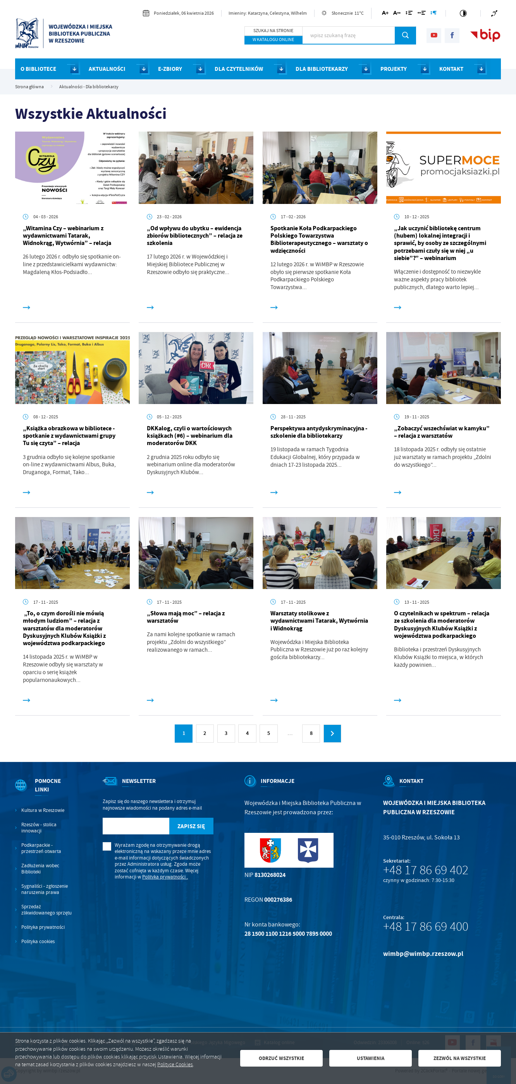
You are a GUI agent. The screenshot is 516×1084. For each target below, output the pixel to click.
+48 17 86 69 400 (425, 926)
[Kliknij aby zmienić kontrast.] (463, 13)
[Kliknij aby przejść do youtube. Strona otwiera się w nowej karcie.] (434, 35)
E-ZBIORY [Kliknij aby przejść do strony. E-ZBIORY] (170, 69)
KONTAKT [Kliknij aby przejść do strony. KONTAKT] (451, 69)
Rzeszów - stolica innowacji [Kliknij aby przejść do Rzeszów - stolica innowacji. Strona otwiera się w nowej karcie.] (39, 828)
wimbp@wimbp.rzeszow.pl (423, 953)
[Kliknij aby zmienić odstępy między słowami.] (421, 14)
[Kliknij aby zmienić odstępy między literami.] (397, 14)
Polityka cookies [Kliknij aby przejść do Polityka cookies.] (38, 941)
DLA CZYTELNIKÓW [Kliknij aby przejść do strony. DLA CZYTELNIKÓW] (239, 69)
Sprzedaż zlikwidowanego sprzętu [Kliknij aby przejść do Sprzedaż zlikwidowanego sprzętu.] (46, 910)
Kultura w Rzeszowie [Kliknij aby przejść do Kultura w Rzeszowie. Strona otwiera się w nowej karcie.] (42, 810)
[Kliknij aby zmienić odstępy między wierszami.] (409, 14)
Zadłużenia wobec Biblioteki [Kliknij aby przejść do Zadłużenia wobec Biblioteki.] (40, 869)
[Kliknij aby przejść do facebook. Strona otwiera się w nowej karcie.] (452, 35)
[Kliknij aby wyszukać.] (405, 35)
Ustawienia (370, 1058)
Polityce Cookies (175, 1064)
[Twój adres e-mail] (136, 826)
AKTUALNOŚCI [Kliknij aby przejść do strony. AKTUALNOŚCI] (107, 69)
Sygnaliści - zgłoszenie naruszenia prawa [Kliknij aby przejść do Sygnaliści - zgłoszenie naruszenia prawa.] (44, 889)
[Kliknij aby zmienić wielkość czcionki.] (385, 14)
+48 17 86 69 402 (425, 870)
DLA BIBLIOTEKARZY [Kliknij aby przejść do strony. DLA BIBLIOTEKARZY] (322, 69)
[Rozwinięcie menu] (43, 792)
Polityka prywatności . (165, 877)
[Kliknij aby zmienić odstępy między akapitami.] (433, 14)
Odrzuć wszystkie (281, 1058)
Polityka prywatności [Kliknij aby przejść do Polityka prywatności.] (43, 927)
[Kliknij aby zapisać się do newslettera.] (191, 826)
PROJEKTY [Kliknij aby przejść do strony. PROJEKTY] (393, 69)
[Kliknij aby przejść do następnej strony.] (332, 733)
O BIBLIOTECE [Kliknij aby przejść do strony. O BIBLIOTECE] (38, 69)
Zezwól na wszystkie (459, 1058)
